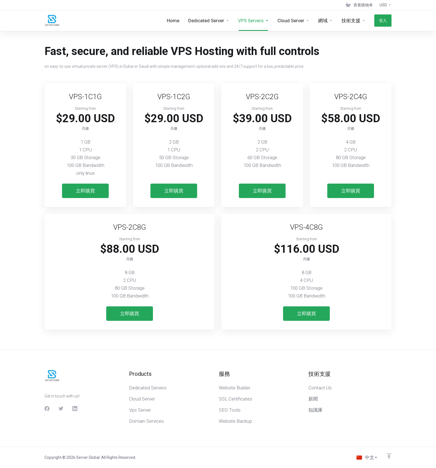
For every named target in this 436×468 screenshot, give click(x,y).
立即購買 (85, 191)
